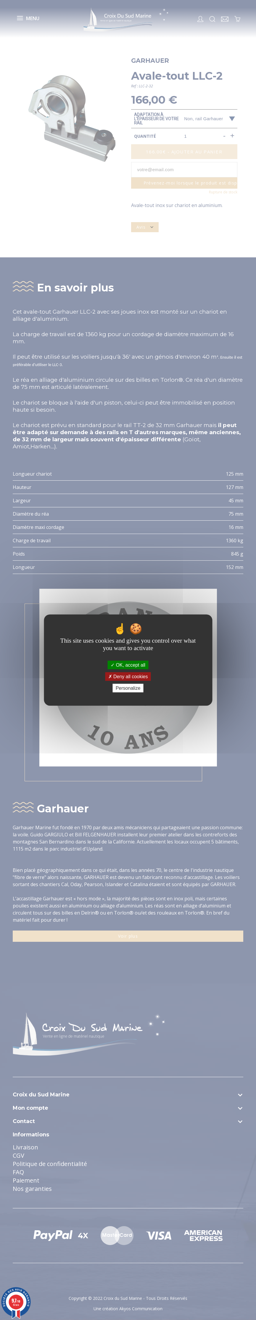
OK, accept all (128, 664)
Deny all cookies (128, 676)
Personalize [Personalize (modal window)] (128, 688)
